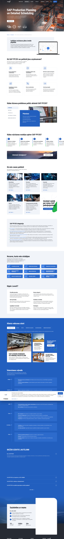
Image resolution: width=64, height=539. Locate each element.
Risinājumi (27, 1)
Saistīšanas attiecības (12, 115)
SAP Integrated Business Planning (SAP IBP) (17, 231)
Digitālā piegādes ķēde (21, 525)
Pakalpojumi (20, 1)
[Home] (9, 1)
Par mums (43, 523)
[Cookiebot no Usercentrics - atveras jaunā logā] (6, 537)
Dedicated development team (11, 525)
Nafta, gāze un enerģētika (34, 525)
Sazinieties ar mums (48, 155)
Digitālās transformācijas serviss (11, 524)
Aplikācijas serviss (9, 523)
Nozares (32, 1)
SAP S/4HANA (12, 229)
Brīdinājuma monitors (12, 118)
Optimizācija (10, 113)
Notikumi (43, 524)
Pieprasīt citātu (11, 21)
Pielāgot (56, 533)
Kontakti (55, 1)
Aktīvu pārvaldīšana (21, 526)
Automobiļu (32, 523)
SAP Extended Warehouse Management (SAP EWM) (18, 235)
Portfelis (37, 1)
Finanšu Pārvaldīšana (21, 523)
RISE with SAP (8, 526)
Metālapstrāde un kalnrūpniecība (35, 524)
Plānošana (10, 108)
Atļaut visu (56, 530)
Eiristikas (9, 110)
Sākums (8, 35)
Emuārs (47, 1)
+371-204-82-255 (50, 527)
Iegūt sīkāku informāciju (48, 209)
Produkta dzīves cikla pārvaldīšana (23, 524)
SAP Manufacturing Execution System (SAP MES (18, 237)
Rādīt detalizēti (14, 537)
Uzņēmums (42, 1)
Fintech (31, 526)
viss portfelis (51, 345)
